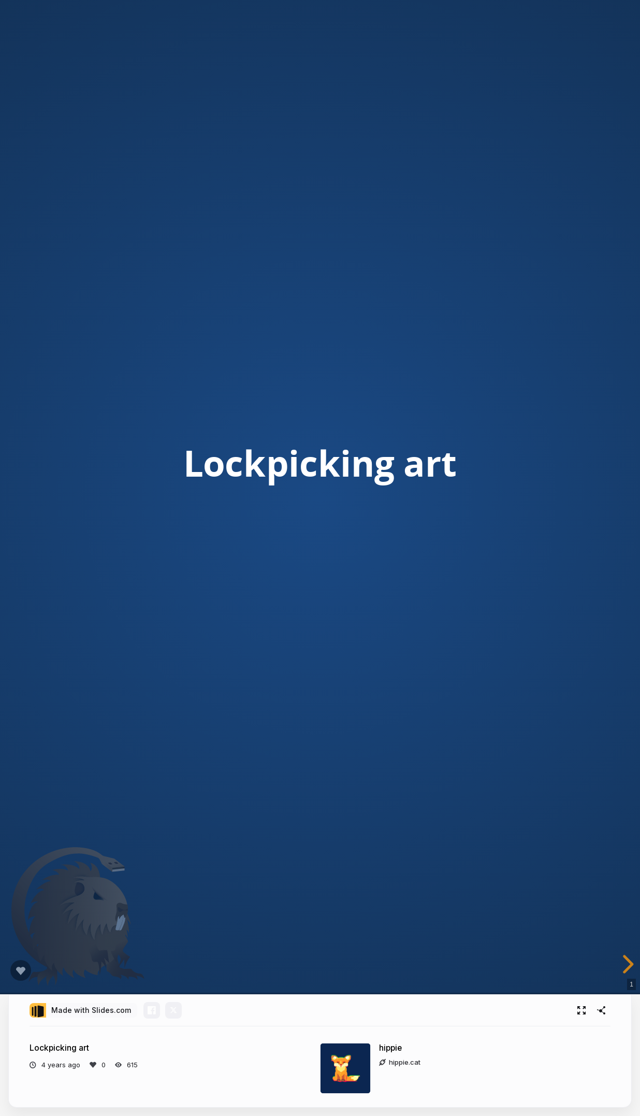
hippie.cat (399, 1062)
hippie (390, 1048)
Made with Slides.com (91, 1010)
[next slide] (626, 964)
